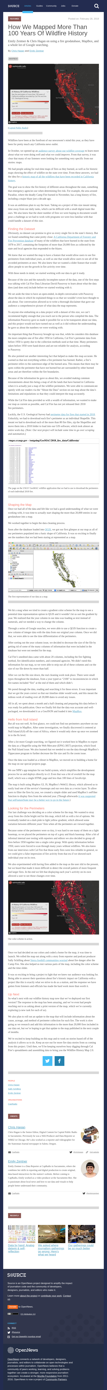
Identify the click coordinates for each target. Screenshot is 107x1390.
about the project (28, 1295)
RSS (14, 1328)
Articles (27, 6)
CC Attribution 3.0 (21, 1314)
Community (51, 6)
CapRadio (12, 1104)
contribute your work (51, 1295)
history (11, 180)
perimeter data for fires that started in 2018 (73, 414)
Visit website (94, 1152)
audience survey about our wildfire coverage (61, 150)
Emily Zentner (37, 51)
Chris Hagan (17, 51)
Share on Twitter (47, 1061)
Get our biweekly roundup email (26, 1336)
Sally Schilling (14, 1089)
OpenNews (13, 1359)
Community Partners (56, 1379)
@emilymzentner (92, 1193)
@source (16, 1332)
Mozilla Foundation (47, 1376)
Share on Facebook (59, 1061)
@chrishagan (78, 1152)
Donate (75, 6)
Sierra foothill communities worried (48, 960)
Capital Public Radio (18, 128)
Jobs (63, 6)
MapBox (14, 59)
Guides (39, 6)
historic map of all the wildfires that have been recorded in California (58, 176)
